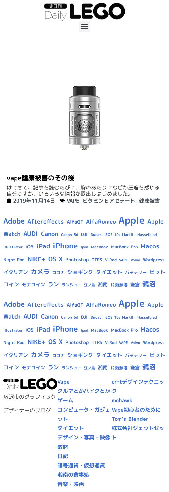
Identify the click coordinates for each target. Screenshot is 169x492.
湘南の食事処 (73, 474)
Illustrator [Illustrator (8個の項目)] (13, 247)
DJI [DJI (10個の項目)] (84, 234)
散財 (62, 446)
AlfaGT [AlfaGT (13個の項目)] (75, 221)
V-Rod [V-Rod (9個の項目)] (111, 260)
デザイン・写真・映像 (83, 437)
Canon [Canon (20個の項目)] (49, 234)
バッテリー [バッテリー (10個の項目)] (136, 272)
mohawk (122, 400)
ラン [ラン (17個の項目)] (53, 284)
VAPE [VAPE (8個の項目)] (123, 260)
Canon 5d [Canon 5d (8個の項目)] (69, 234)
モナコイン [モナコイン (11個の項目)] (33, 284)
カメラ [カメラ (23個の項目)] (40, 271)
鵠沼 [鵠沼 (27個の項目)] (148, 283)
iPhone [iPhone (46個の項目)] (65, 245)
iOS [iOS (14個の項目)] (29, 246)
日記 (62, 456)
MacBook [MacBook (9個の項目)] (99, 247)
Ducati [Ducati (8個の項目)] (97, 234)
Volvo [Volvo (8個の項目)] (135, 260)
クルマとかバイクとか (83, 390)
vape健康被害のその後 (40, 177)
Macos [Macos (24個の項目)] (149, 246)
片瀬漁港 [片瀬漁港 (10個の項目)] (119, 285)
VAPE (73, 200)
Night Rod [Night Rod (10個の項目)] (14, 260)
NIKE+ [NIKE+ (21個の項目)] (37, 259)
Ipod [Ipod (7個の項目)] (84, 247)
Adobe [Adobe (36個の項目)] (14, 221)
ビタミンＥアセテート (109, 200)
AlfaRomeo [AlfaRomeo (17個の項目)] (101, 221)
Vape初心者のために (136, 409)
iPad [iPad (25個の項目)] (43, 246)
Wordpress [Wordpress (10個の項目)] (154, 260)
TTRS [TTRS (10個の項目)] (97, 260)
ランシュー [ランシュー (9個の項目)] (72, 285)
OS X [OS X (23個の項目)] (55, 259)
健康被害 (149, 200)
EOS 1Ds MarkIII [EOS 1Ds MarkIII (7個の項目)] (120, 234)
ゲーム (65, 400)
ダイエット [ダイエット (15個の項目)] (109, 271)
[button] (84, 26)
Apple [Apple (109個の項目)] (131, 220)
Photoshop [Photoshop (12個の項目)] (77, 259)
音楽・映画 (70, 484)
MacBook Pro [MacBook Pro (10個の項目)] (124, 247)
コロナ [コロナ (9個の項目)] (58, 272)
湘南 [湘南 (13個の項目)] (103, 284)
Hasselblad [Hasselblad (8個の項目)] (147, 234)
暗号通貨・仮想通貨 (81, 465)
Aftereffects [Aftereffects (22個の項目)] (45, 221)
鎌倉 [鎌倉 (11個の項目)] (135, 284)
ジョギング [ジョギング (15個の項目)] (80, 271)
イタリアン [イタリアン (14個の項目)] (15, 272)
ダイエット (70, 428)
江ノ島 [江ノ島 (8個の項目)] (89, 285)
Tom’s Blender (130, 418)
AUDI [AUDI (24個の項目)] (30, 233)
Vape (63, 381)
